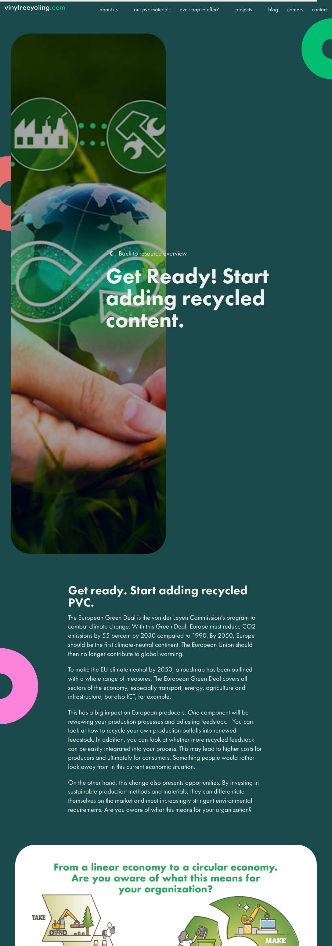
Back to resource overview (152, 253)
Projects (243, 9)
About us (108, 9)
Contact (319, 9)
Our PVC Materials (152, 9)
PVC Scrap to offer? (199, 9)
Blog (273, 9)
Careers (295, 9)
